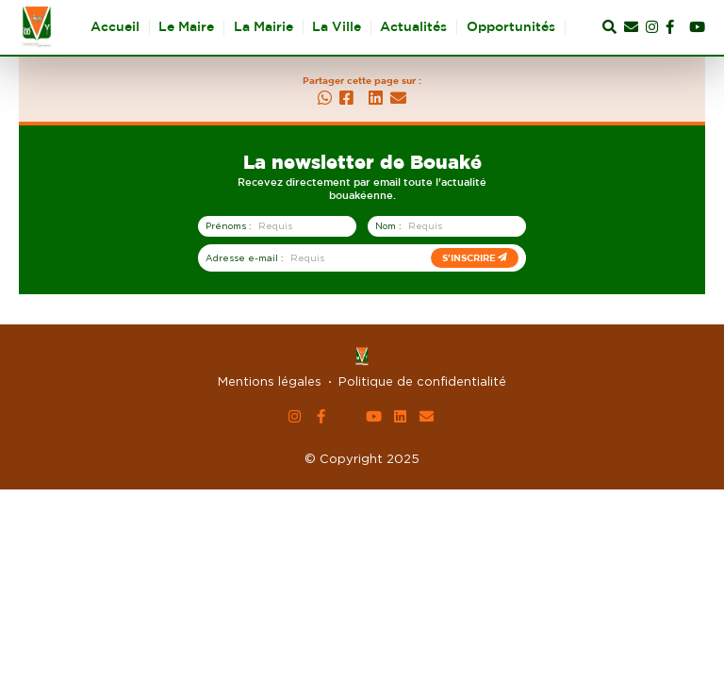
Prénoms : (228, 226)
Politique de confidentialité (422, 381)
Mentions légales (269, 381)
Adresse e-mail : (244, 258)
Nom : (388, 226)
